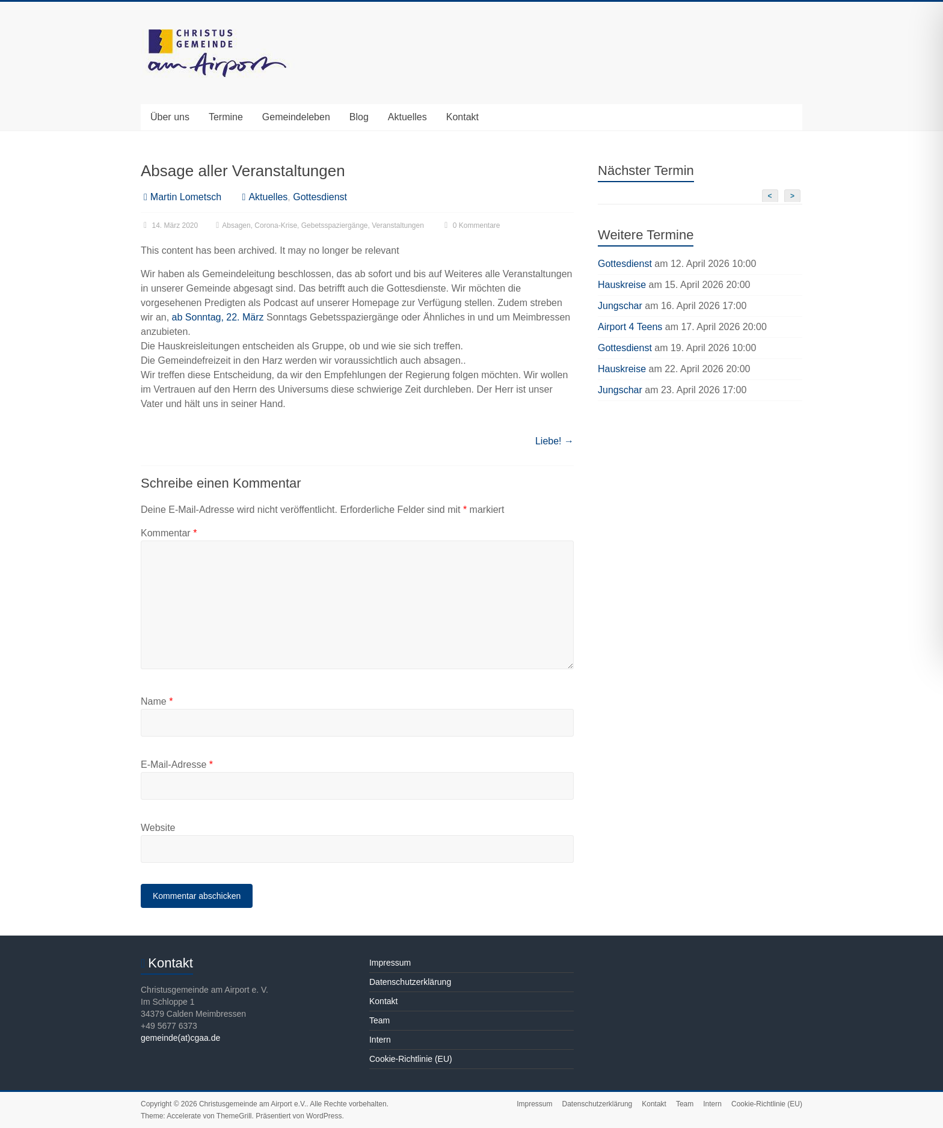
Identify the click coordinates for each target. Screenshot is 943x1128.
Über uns (169, 117)
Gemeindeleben (296, 117)
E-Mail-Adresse (177, 764)
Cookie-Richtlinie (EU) (410, 1059)
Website (158, 828)
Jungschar (620, 306)
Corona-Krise (275, 225)
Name (157, 701)
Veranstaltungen (398, 225)
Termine (226, 117)
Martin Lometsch (185, 197)
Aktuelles (407, 117)
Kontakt (462, 117)
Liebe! (554, 441)
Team (379, 1020)
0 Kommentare (470, 225)
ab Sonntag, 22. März (218, 317)
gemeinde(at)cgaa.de (180, 1038)
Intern (380, 1039)
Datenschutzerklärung (410, 982)
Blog (359, 117)
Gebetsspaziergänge (334, 225)
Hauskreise (622, 285)
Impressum (390, 962)
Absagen (236, 225)
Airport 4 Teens (630, 327)
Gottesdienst (320, 197)
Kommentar (169, 533)
